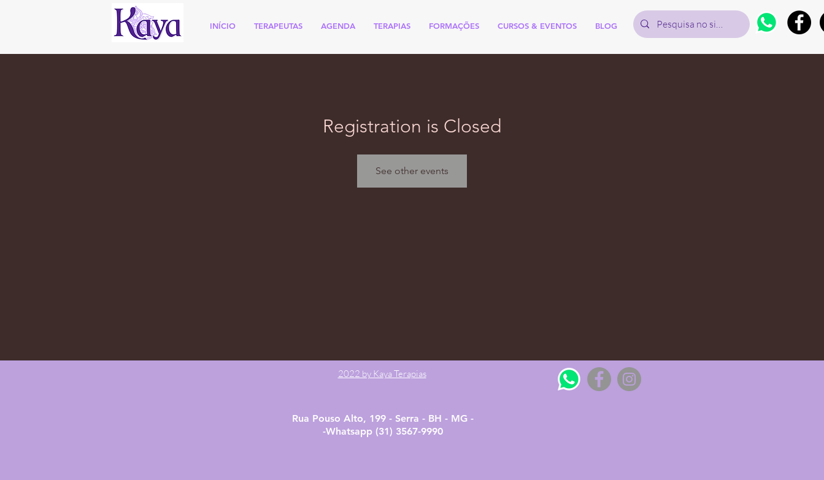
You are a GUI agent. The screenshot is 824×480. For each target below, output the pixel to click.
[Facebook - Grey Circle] (599, 379)
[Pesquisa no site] (690, 24)
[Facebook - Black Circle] (799, 22)
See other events (412, 171)
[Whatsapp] (767, 22)
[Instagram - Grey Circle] (629, 379)
